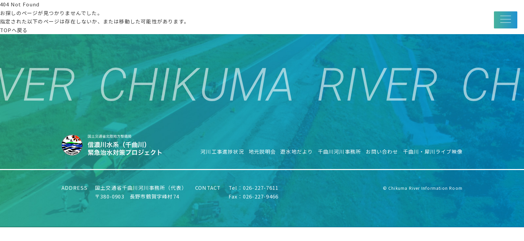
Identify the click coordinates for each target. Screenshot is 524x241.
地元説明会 (262, 151)
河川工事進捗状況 (222, 151)
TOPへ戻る (14, 29)
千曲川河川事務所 (339, 151)
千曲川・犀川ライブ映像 (433, 151)
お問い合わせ (382, 151)
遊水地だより (296, 151)
